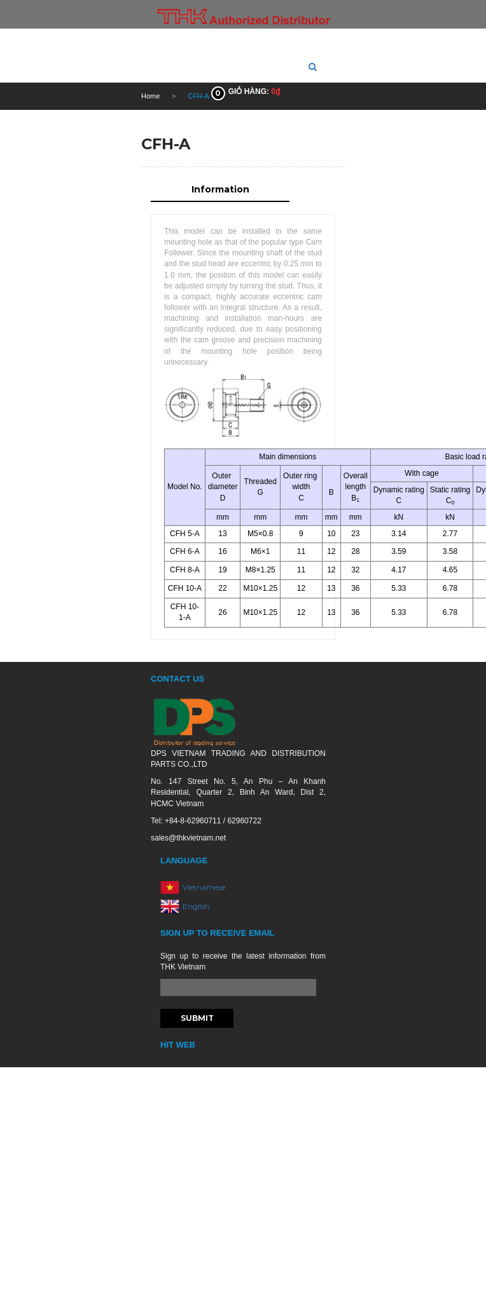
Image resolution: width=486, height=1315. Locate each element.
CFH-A (165, 144)
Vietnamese (204, 887)
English (196, 906)
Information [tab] (220, 189)
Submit (197, 1018)
